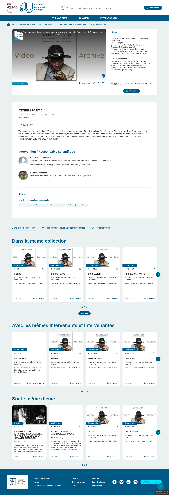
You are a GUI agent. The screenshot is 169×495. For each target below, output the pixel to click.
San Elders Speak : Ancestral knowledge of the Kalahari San (82, 25)
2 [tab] (84, 307)
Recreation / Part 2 (135, 274)
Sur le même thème (101, 228)
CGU (74, 485)
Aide (37, 482)
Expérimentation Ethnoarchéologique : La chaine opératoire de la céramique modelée (28, 435)
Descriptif (25, 125)
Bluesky (121, 482)
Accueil (8, 24)
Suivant (158, 274)
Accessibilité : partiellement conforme (50, 485)
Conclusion (94, 274)
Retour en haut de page (160, 486)
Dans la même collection (23, 228)
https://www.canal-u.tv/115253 (135, 68)
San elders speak (50, 25)
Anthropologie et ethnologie (38, 200)
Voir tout (84, 313)
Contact (75, 479)
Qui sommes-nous (42, 479)
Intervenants (108, 18)
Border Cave (58, 274)
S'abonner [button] (151, 83)
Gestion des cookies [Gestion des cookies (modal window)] (162, 492)
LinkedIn (135, 482)
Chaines (84, 18)
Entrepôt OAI (97, 485)
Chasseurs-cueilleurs (56, 205)
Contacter (133, 91)
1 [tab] (82, 307)
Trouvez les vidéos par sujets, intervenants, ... (90, 8)
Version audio (85, 83)
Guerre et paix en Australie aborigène (62, 433)
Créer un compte (152, 482)
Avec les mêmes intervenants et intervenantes (63, 228)
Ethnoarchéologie (40, 205)
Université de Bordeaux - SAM (30, 25)
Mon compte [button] (154, 8)
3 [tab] (87, 307)
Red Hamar (20, 358)
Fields (17, 274)
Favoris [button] (99, 83)
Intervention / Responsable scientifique (46, 151)
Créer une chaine (78, 482)
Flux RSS (95, 479)
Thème (23, 194)
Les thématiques (98, 482)
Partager (94, 83)
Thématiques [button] (60, 18)
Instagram (128, 482)
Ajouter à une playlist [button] (103, 83)
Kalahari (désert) (25, 205)
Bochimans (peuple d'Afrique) (77, 205)
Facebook (114, 482)
